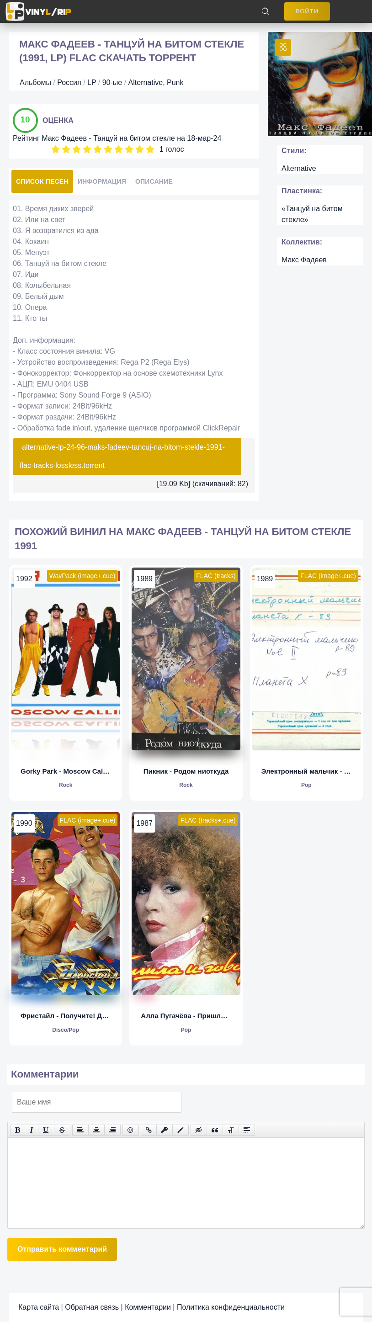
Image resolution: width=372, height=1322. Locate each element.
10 (150, 149)
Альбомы (35, 82)
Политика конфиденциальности (231, 1307)
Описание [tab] (154, 181)
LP (91, 82)
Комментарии (148, 1307)
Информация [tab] (102, 181)
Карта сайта (38, 1307)
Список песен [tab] (42, 181)
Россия (69, 82)
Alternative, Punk (156, 82)
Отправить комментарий (62, 1249)
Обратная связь (92, 1307)
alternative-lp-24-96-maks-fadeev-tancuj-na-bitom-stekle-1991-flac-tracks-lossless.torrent (122, 456)
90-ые (112, 82)
